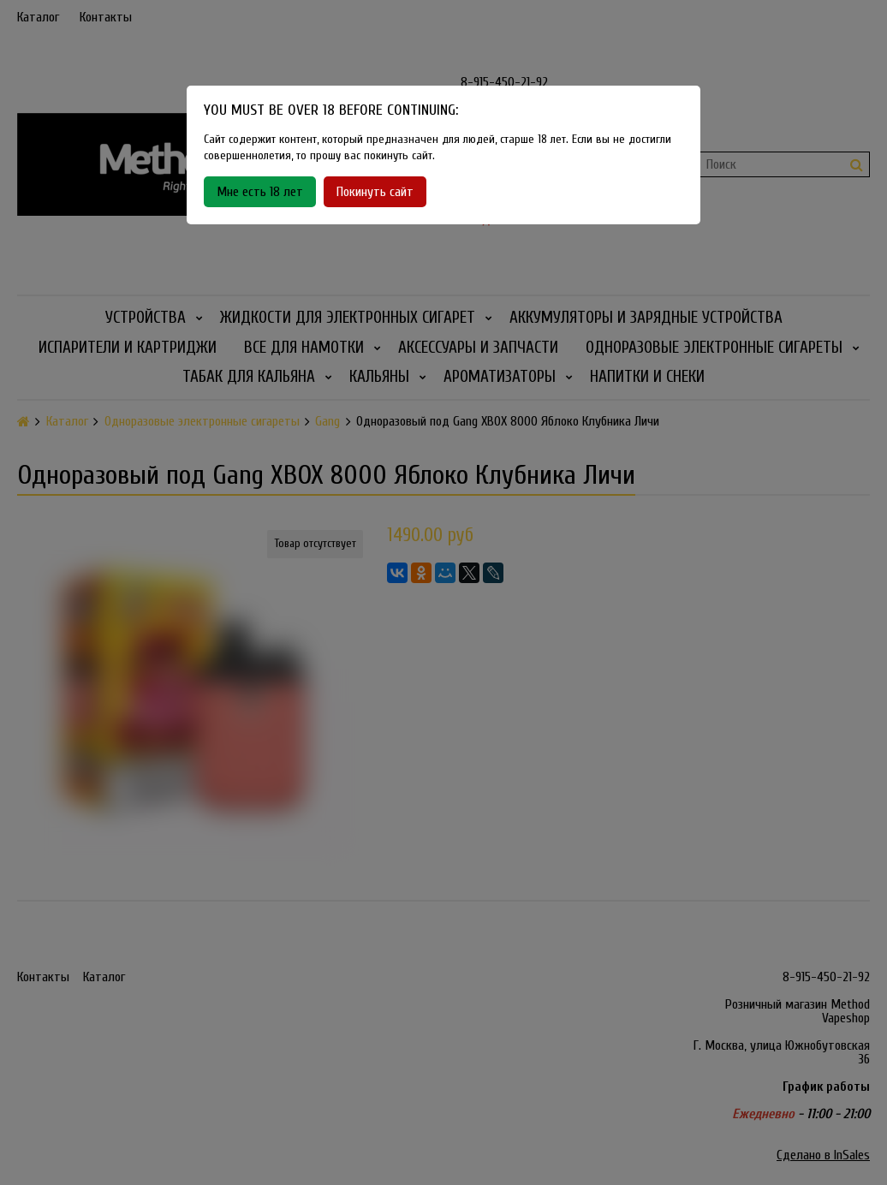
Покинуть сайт (375, 191)
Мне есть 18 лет (260, 191)
